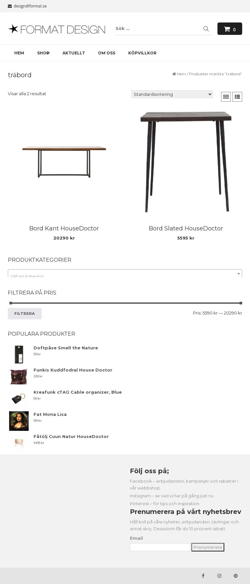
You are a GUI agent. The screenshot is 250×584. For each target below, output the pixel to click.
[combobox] (125, 273)
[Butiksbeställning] (172, 94)
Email (136, 538)
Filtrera (24, 313)
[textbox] (125, 276)
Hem (181, 73)
